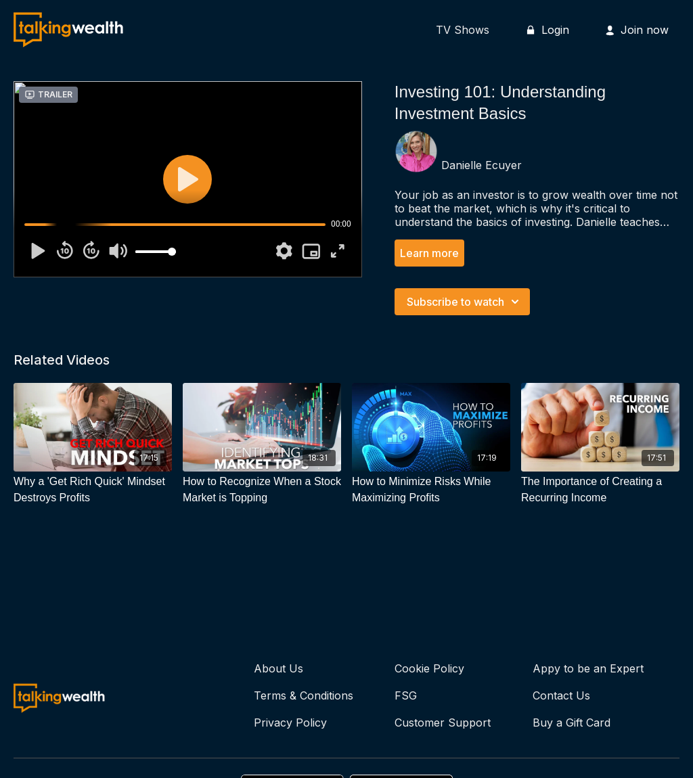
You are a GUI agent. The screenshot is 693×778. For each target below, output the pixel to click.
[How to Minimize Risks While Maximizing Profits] (431, 490)
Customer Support (443, 722)
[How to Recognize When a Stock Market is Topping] (262, 490)
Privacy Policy (290, 722)
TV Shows (462, 30)
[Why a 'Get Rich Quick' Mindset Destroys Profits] (93, 490)
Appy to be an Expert (588, 668)
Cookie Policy (429, 668)
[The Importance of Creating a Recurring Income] (600, 490)
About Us (278, 668)
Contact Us (561, 695)
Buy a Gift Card (571, 722)
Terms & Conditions (303, 695)
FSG (406, 695)
